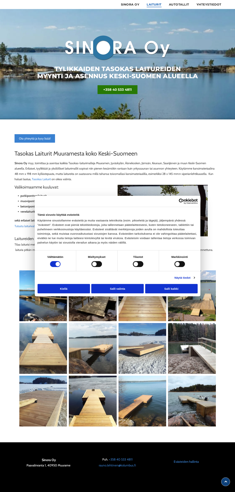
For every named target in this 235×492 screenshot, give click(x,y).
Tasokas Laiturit (41, 179)
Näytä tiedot (182, 277)
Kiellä (63, 288)
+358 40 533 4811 (121, 459)
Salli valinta (117, 288)
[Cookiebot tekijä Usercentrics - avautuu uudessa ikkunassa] (181, 201)
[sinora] (43, 348)
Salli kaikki (171, 288)
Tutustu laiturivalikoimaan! (31, 226)
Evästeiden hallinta (186, 461)
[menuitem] (130, 4)
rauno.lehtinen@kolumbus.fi (117, 465)
